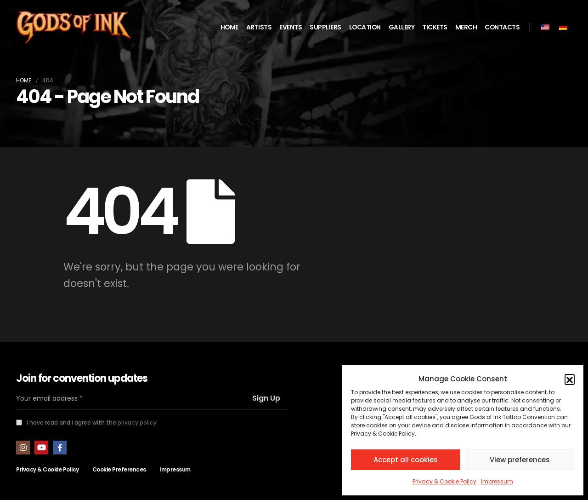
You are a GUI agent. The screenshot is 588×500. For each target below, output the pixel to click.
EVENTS (290, 27)
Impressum (497, 481)
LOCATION (365, 27)
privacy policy (137, 422)
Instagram (23, 447)
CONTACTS (502, 27)
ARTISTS (259, 27)
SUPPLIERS (325, 27)
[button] (569, 379)
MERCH (466, 27)
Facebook (60, 447)
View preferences (520, 460)
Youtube (41, 447)
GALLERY (402, 27)
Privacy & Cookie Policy (444, 481)
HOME (229, 27)
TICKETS (434, 27)
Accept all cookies (405, 460)
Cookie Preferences (119, 469)
